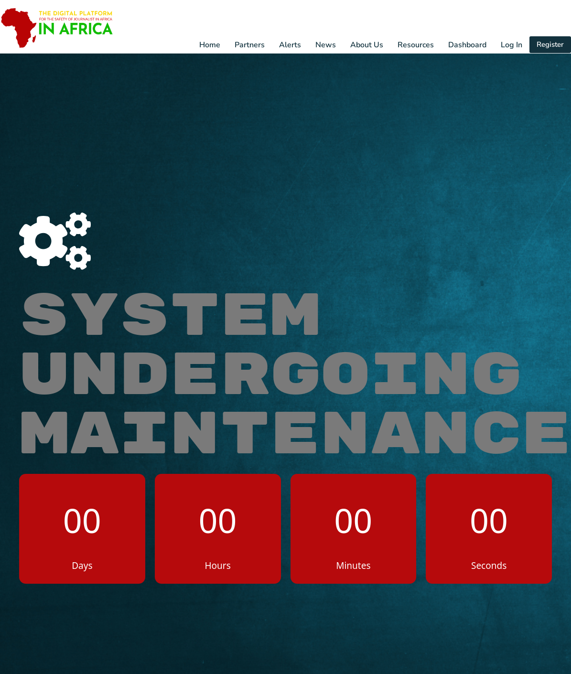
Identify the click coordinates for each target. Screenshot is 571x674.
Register (550, 44)
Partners (250, 45)
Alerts (290, 45)
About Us (366, 45)
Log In (511, 45)
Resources (416, 45)
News (325, 45)
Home (209, 45)
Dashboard (467, 45)
